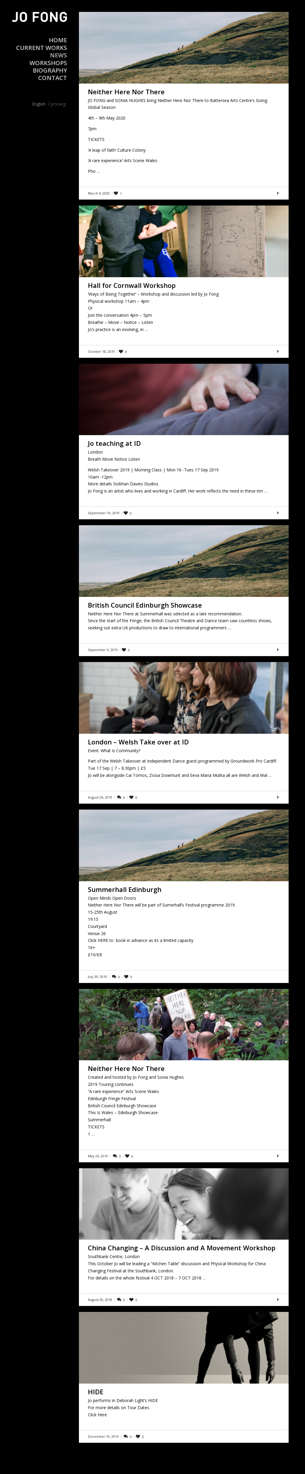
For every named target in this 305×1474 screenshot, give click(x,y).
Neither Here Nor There (126, 91)
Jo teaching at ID (114, 443)
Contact (52, 78)
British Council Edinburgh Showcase (145, 604)
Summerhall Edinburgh (124, 889)
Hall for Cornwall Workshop (132, 285)
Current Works (41, 48)
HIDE (95, 1391)
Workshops (48, 63)
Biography (50, 70)
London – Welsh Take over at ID (138, 741)
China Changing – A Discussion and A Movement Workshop (182, 1247)
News (58, 55)
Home (58, 40)
